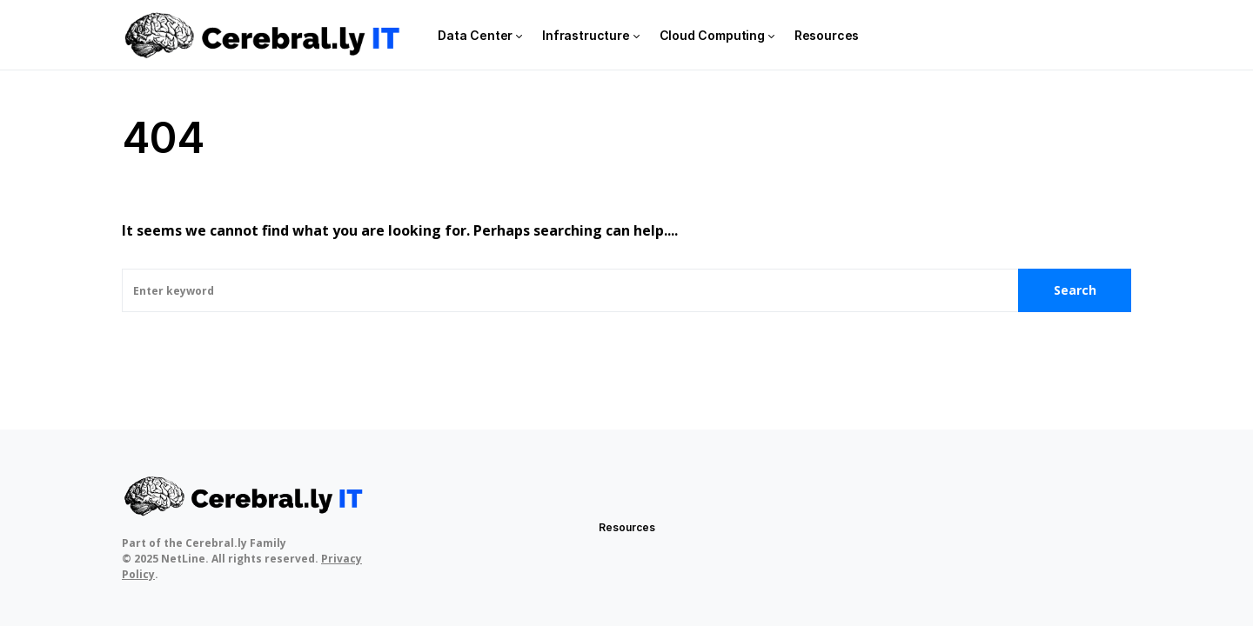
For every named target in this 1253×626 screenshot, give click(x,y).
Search (1075, 290)
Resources (627, 527)
